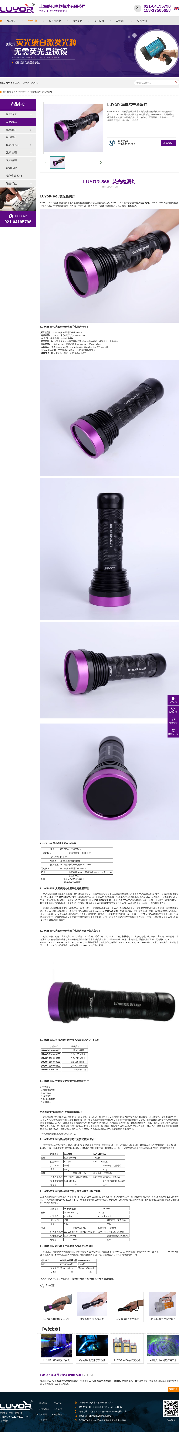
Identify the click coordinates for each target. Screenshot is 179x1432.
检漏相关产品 (12, 145)
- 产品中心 (57, 1403)
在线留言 (168, 142)
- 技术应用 (42, 1414)
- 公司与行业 (43, 1409)
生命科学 (11, 114)
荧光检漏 (35, 92)
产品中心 (24, 92)
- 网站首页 (42, 1403)
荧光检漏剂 (11, 130)
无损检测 (11, 152)
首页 (15, 92)
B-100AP (17, 83)
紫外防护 (11, 168)
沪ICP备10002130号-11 (11, 1413)
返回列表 (173, 1389)
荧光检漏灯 (47, 92)
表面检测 (11, 160)
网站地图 (4, 1420)
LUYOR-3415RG (31, 83)
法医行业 (11, 183)
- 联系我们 (42, 1420)
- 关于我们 (57, 1414)
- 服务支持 (57, 1409)
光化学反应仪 (14, 175)
